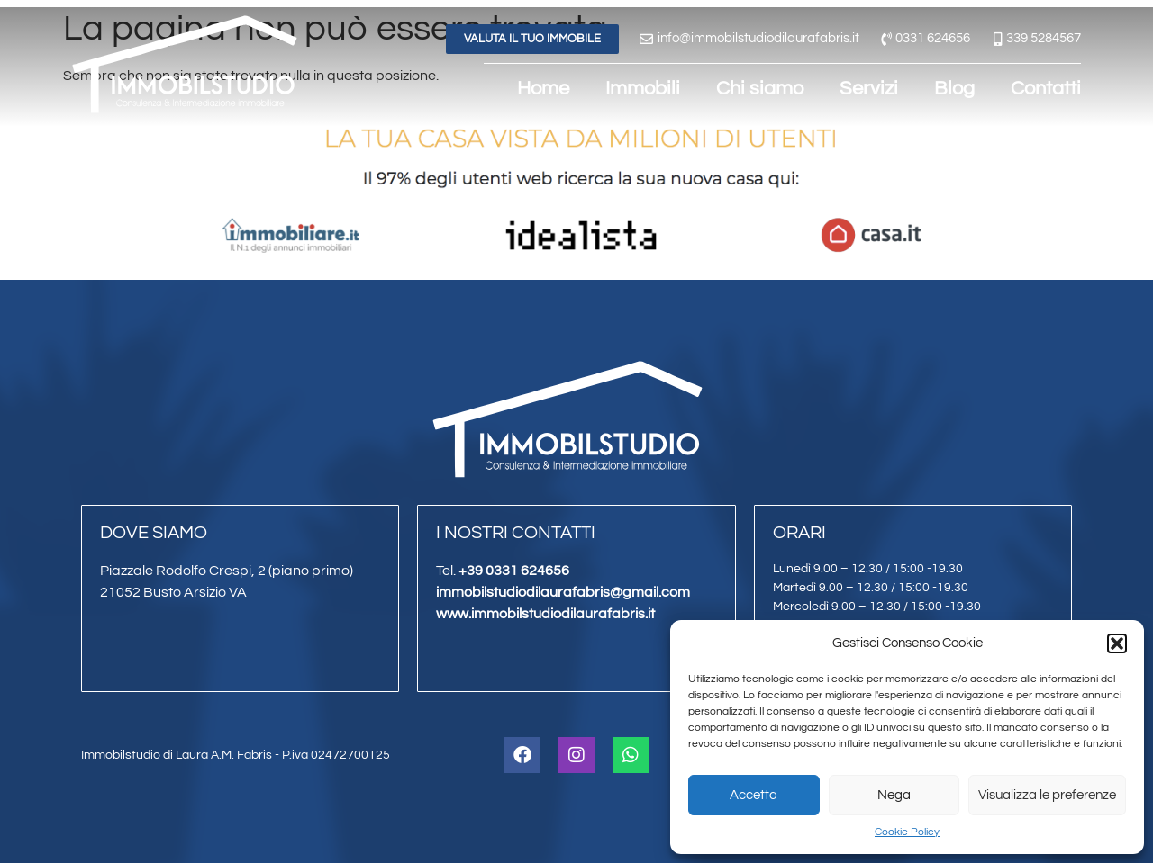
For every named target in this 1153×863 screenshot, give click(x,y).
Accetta (753, 795)
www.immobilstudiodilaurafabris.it (545, 614)
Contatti (1046, 88)
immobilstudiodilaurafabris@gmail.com (563, 592)
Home (543, 88)
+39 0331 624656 (513, 570)
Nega (894, 795)
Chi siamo (759, 88)
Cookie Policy (907, 832)
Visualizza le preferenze (1047, 795)
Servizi (869, 88)
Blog (954, 88)
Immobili (642, 88)
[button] (1117, 643)
